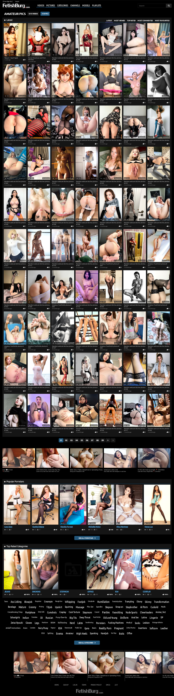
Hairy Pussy (43, 628)
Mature (22, 607)
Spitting (50, 633)
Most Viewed (119, 20)
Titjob (49, 607)
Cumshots (52, 612)
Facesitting (117, 612)
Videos (40, 5)
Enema (59, 633)
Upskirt (58, 607)
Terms (84, 685)
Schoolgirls (15, 617)
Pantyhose (30, 612)
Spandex (99, 607)
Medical (129, 622)
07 (92, 440)
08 (97, 440)
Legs (37, 622)
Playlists (96, 5)
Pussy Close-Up (61, 617)
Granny (32, 607)
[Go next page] (113, 440)
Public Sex (78, 628)
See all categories (85, 643)
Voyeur (53, 628)
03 (71, 440)
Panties (106, 612)
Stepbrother (132, 607)
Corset (97, 612)
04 (77, 440)
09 (103, 440)
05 (82, 440)
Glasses (29, 622)
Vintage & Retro (157, 622)
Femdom (34, 617)
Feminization (117, 601)
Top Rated (131, 20)
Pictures (50, 5)
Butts (121, 633)
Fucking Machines (115, 622)
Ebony (139, 601)
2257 (116, 685)
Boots (94, 628)
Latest (109, 20)
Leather (164, 628)
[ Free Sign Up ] (7, 1)
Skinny (148, 601)
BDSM (53, 622)
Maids (163, 607)
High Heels (81, 633)
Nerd (72, 622)
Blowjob (28, 601)
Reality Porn (105, 628)
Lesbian (146, 622)
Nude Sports (131, 612)
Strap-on (119, 607)
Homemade (68, 628)
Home (56, 685)
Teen (6, 601)
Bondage (12, 607)
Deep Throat (84, 617)
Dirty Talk (41, 612)
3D (41, 617)
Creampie (48, 601)
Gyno (86, 628)
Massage (80, 607)
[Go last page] (107, 440)
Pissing (41, 606)
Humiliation (103, 601)
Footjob (81, 601)
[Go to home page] (16, 6)
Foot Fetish (97, 617)
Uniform (124, 617)
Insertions (142, 628)
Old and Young (110, 617)
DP (162, 617)
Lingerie (154, 617)
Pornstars (100, 622)
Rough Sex (58, 601)
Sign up (65, 685)
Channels (75, 5)
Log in (17, 1)
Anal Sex (135, 617)
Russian (49, 617)
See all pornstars (86, 538)
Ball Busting (62, 622)
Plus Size (90, 607)
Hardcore (45, 622)
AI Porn (144, 607)
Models (86, 5)
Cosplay (62, 612)
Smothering (89, 622)
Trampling (129, 601)
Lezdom (32, 628)
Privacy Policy (96, 685)
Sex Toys (113, 633)
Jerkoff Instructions (13, 628)
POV (43, 633)
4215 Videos (33, 14)
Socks (137, 622)
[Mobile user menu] (66, 5)
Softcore (154, 628)
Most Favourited (162, 20)
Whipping (70, 601)
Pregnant (119, 628)
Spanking (94, 633)
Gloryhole (91, 601)
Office (129, 633)
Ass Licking (16, 601)
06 (87, 440)
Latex (80, 622)
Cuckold (154, 607)
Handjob (104, 633)
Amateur (69, 633)
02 (66, 440)
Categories (62, 5)
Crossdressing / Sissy (15, 612)
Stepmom (87, 612)
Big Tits (73, 617)
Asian (25, 628)
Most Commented (145, 20)
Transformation (161, 601)
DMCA (108, 685)
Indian (26, 617)
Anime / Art (161, 612)
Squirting (69, 607)
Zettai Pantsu (130, 628)
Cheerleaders (146, 612)
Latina (144, 617)
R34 (60, 628)
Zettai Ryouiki (17, 622)
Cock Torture (74, 612)
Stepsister (38, 601)
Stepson (109, 607)
